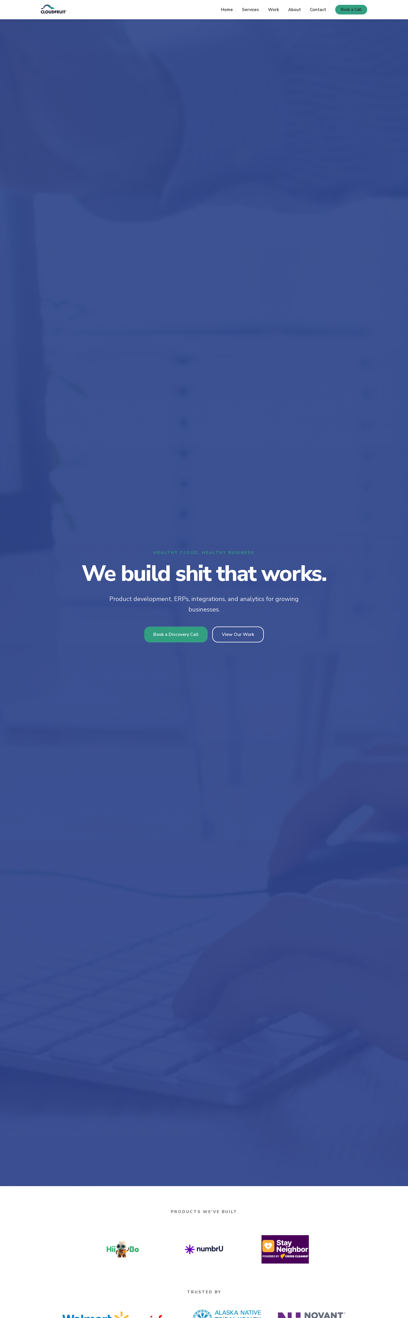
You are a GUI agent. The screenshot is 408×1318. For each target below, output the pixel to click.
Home (227, 9)
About (294, 9)
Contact (318, 9)
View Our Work (238, 634)
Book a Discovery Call (176, 634)
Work (273, 9)
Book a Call (351, 9)
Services (250, 9)
